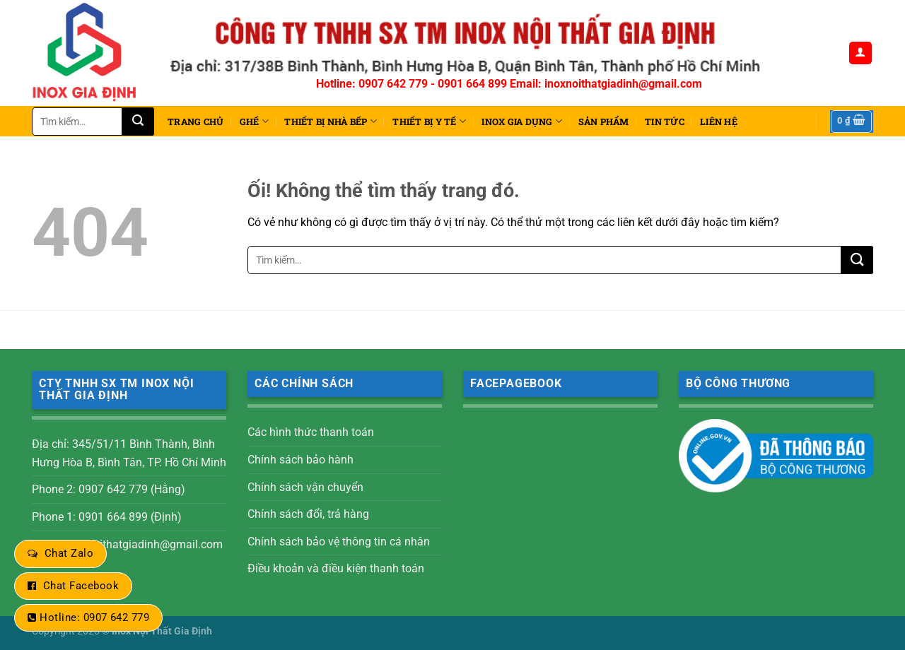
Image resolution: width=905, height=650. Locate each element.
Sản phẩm (603, 121)
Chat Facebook (81, 585)
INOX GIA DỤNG (521, 121)
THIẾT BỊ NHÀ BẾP (330, 121)
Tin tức (664, 121)
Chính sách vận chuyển (305, 487)
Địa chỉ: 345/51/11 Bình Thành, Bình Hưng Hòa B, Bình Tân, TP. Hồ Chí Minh (129, 453)
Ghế (254, 121)
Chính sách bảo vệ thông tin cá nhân (338, 541)
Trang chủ (195, 121)
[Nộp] (138, 121)
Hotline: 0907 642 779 (94, 617)
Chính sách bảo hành (300, 459)
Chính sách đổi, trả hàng (308, 514)
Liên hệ (718, 121)
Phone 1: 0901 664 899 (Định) (107, 517)
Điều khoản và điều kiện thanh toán (335, 568)
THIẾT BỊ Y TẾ (429, 121)
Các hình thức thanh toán (310, 432)
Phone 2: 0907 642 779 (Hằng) (108, 489)
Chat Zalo (69, 553)
